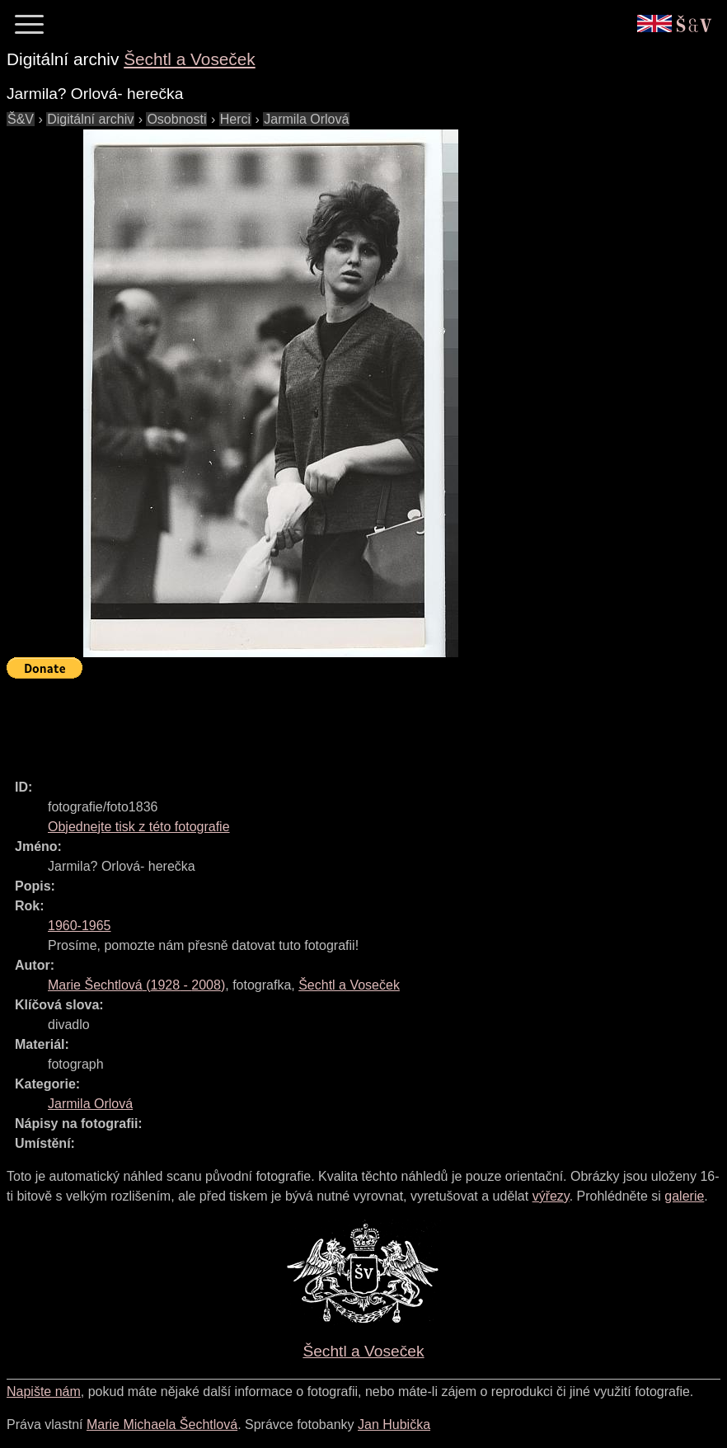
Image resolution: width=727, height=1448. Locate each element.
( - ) (136, 985)
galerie (684, 1196)
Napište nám (44, 1392)
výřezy (551, 1196)
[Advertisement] (307, 721)
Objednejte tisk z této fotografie (139, 827)
